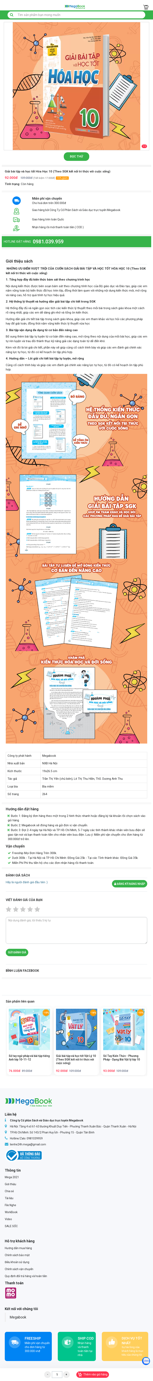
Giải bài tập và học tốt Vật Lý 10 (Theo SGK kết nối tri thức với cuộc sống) (76, 1059)
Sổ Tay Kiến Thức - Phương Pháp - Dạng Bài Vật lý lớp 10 (121, 1057)
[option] (76, 86)
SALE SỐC (11, 1226)
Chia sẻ (9, 1191)
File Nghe (10, 1205)
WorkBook (11, 1212)
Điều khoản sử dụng (17, 1262)
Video (8, 1219)
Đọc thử (76, 156)
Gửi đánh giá (17, 952)
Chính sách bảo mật (17, 1255)
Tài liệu (9, 1198)
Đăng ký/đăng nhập (129, 883)
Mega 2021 (12, 1177)
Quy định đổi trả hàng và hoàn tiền (26, 1276)
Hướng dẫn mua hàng (18, 1248)
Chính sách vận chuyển (19, 1269)
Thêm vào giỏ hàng (92, 1375)
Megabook (18, 1317)
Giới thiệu (10, 1184)
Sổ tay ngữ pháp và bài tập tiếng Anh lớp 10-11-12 (29, 1057)
